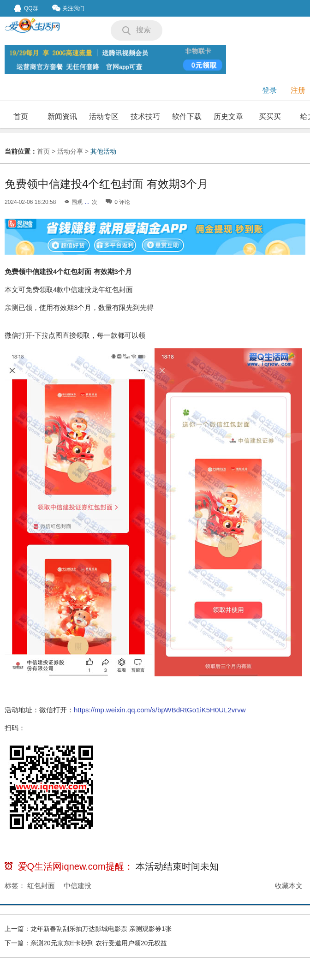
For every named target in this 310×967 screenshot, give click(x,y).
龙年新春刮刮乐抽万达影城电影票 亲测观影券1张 (101, 928)
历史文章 (228, 116)
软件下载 (187, 116)
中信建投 (77, 885)
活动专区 (104, 116)
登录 (269, 90)
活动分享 (70, 151)
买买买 (270, 116)
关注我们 (68, 8)
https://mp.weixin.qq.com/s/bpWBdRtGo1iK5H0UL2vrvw (160, 710)
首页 (20, 116)
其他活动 (103, 151)
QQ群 (26, 8)
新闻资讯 (62, 116)
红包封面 (41, 885)
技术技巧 (145, 116)
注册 (298, 90)
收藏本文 (289, 885)
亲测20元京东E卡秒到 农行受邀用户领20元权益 (98, 943)
